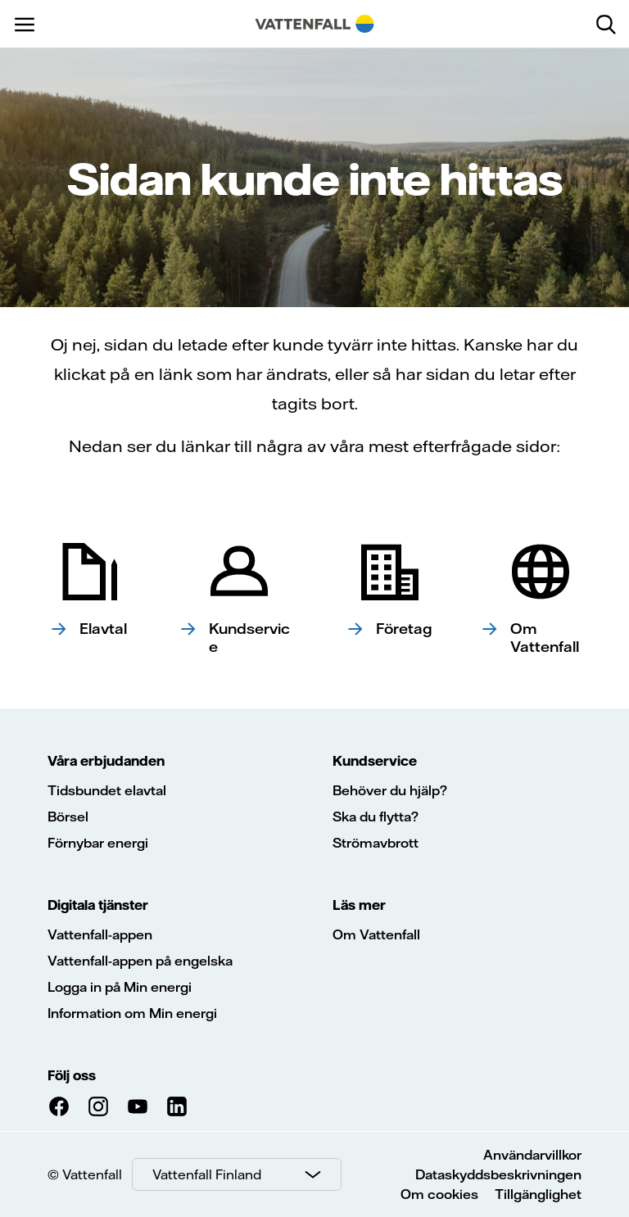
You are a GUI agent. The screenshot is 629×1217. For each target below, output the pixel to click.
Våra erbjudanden (106, 761)
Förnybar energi (98, 843)
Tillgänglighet (538, 1194)
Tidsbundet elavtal (107, 790)
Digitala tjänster (98, 905)
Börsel (68, 816)
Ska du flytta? (376, 816)
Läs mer (359, 905)
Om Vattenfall (376, 934)
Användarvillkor (532, 1155)
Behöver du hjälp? (390, 790)
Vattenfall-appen (100, 934)
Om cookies (439, 1194)
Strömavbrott (376, 843)
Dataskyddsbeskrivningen (498, 1174)
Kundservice (375, 761)
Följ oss (72, 1075)
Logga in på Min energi (120, 987)
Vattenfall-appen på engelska (140, 960)
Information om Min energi (132, 1013)
